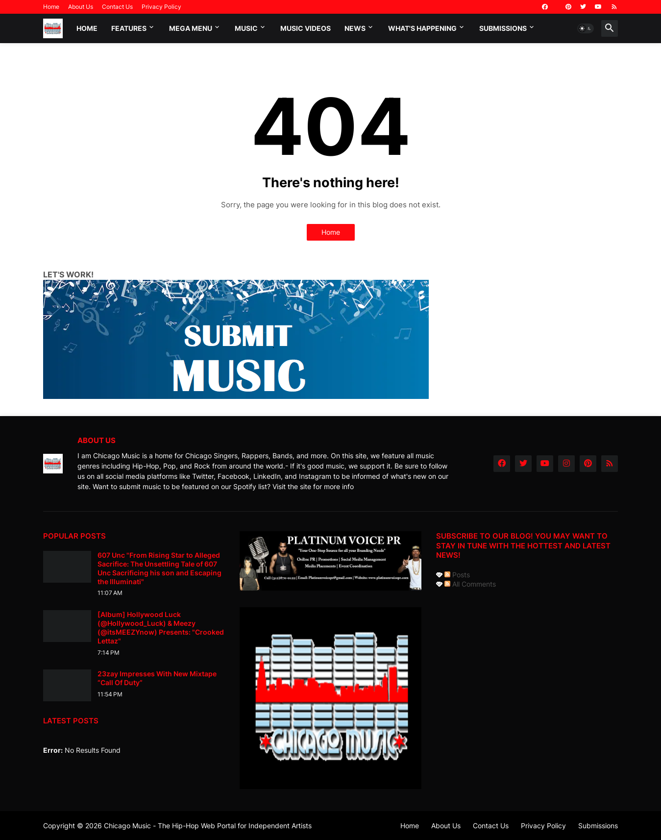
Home (51, 6)
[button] (585, 28)
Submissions (503, 28)
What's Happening (422, 28)
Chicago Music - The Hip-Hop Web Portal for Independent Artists (208, 825)
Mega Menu (190, 28)
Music (246, 28)
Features (129, 28)
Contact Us (117, 6)
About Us (80, 6)
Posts (457, 574)
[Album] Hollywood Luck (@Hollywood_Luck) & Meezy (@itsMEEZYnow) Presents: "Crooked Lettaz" (161, 627)
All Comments (470, 584)
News (355, 28)
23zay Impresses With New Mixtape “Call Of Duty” (157, 678)
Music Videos (305, 28)
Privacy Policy (161, 6)
